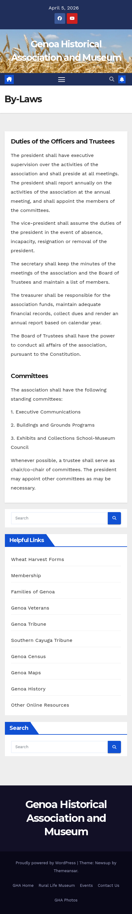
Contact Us (108, 885)
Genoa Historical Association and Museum (66, 818)
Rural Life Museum (57, 885)
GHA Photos (66, 900)
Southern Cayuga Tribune (41, 640)
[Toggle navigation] (61, 79)
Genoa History (28, 689)
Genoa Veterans (30, 608)
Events (86, 885)
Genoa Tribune (28, 624)
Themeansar (65, 870)
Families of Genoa (33, 592)
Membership (26, 575)
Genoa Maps (26, 672)
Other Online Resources (40, 705)
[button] (111, 79)
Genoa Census (28, 656)
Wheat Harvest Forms (37, 559)
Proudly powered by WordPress (46, 863)
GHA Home (23, 885)
